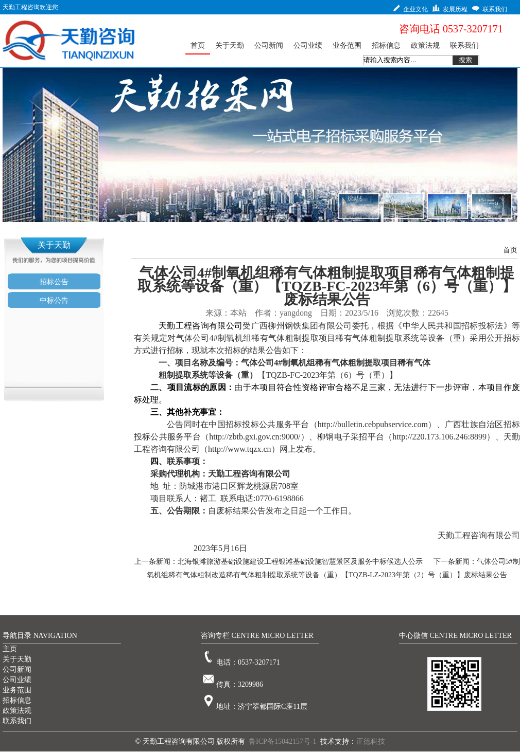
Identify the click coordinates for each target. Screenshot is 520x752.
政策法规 (17, 710)
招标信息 (17, 700)
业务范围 (17, 690)
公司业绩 (17, 680)
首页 (510, 250)
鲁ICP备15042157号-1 (282, 741)
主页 (10, 649)
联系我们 (17, 721)
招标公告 (54, 282)
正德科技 (370, 741)
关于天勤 (17, 659)
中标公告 (54, 300)
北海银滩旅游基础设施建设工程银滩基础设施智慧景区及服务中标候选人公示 (300, 561)
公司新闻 (17, 669)
